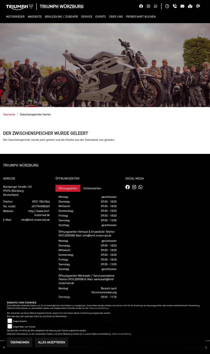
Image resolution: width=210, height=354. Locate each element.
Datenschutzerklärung (99, 308)
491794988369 (41, 206)
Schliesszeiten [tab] (92, 188)
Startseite (9, 114)
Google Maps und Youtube (24, 327)
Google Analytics (20, 321)
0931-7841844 (41, 201)
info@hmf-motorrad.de (35, 220)
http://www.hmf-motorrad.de (39, 213)
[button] (16, 16)
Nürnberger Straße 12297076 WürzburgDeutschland (17, 191)
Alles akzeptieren (51, 342)
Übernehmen (19, 342)
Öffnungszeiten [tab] (68, 188)
